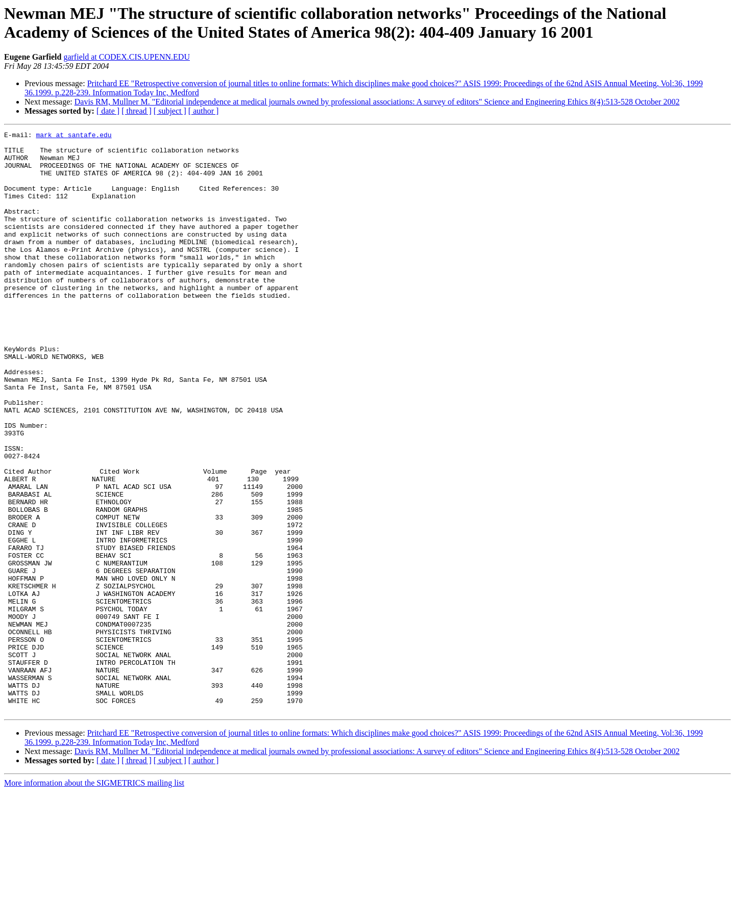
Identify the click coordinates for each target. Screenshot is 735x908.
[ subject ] (170, 111)
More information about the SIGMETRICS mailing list (94, 899)
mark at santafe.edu (73, 136)
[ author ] (203, 111)
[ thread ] (136, 111)
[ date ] (107, 111)
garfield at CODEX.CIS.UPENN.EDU (126, 57)
